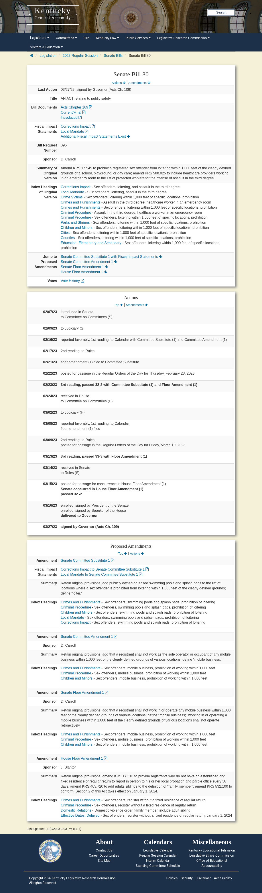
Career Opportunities (104, 855)
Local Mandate (74, 131)
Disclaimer (203, 878)
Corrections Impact (78, 126)
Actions (118, 83)
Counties (68, 238)
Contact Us (104, 850)
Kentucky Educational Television (212, 850)
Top (118, 305)
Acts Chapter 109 (76, 107)
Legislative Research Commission (183, 38)
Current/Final (73, 112)
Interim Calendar (158, 861)
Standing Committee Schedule (158, 866)
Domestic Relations (76, 810)
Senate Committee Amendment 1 (89, 262)
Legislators (39, 38)
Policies (172, 878)
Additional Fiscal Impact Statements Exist (95, 136)
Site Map (104, 861)
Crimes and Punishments (80, 202)
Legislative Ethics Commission (211, 855)
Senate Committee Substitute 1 (87, 560)
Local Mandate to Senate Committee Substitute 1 (101, 574)
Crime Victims (72, 197)
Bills (86, 38)
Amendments (139, 83)
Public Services (138, 38)
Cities (65, 233)
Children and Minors (77, 227)
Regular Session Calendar (158, 855)
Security (187, 878)
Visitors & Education (46, 47)
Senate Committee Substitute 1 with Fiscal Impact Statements (111, 257)
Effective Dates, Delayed (80, 815)
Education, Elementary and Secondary (91, 243)
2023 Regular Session (80, 55)
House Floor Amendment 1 (84, 272)
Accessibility (223, 878)
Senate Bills (113, 55)
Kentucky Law (107, 38)
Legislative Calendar (157, 850)
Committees (66, 38)
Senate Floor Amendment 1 (84, 267)
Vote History (72, 281)
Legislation (48, 55)
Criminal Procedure (76, 212)
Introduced (71, 117)
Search (221, 12)
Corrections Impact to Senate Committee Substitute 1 (105, 569)
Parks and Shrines (75, 222)
